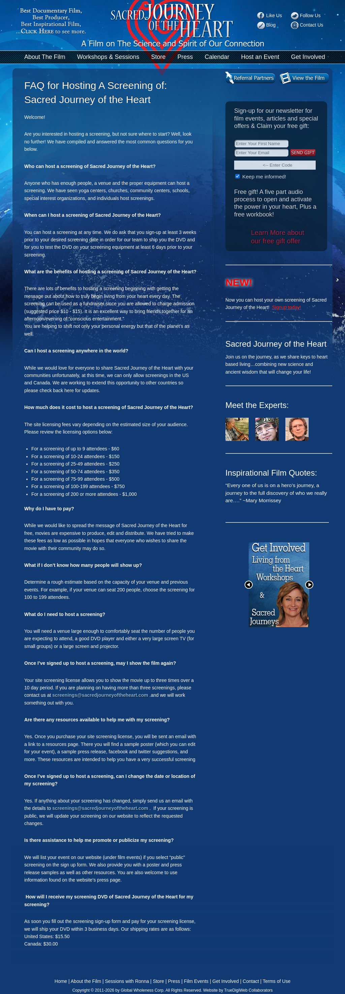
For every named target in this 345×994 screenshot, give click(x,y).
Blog (271, 25)
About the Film (86, 981)
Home (61, 981)
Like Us (274, 15)
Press (185, 57)
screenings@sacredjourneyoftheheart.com (100, 695)
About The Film (44, 57)
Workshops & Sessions (108, 57)
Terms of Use (276, 981)
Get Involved (308, 57)
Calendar (217, 57)
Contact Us (311, 25)
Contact (251, 981)
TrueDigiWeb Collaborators (248, 990)
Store (158, 57)
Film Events (196, 981)
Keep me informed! (263, 176)
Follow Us (310, 15)
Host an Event (260, 57)
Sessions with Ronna (127, 981)
